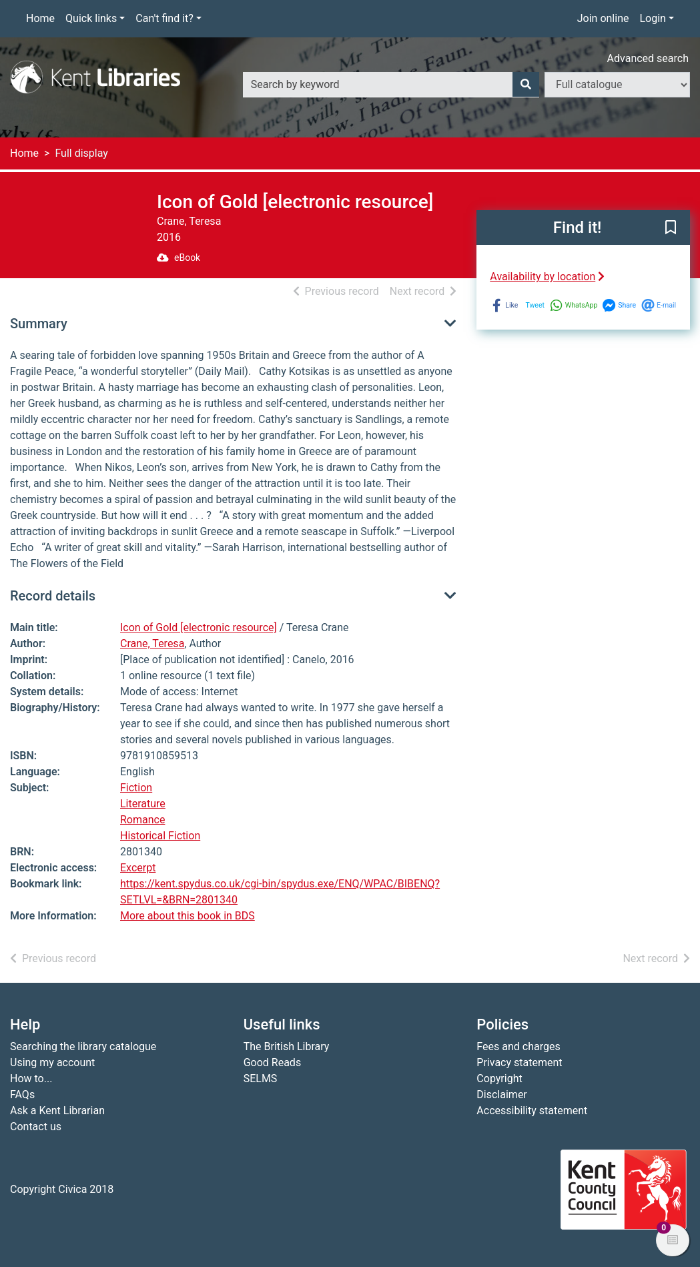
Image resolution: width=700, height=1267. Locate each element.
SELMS (261, 1078)
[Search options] (617, 84)
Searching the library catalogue (83, 1046)
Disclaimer (501, 1094)
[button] (671, 228)
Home (40, 18)
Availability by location (547, 276)
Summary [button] (38, 324)
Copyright (499, 1078)
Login (652, 18)
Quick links (91, 18)
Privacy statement (519, 1062)
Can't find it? (164, 18)
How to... (31, 1078)
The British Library (287, 1046)
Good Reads (272, 1062)
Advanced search (648, 58)
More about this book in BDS (187, 915)
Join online (603, 18)
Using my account (52, 1062)
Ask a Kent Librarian (57, 1110)
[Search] (525, 84)
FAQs (22, 1094)
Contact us (35, 1126)
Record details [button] (52, 596)
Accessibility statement (531, 1110)
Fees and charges (518, 1046)
